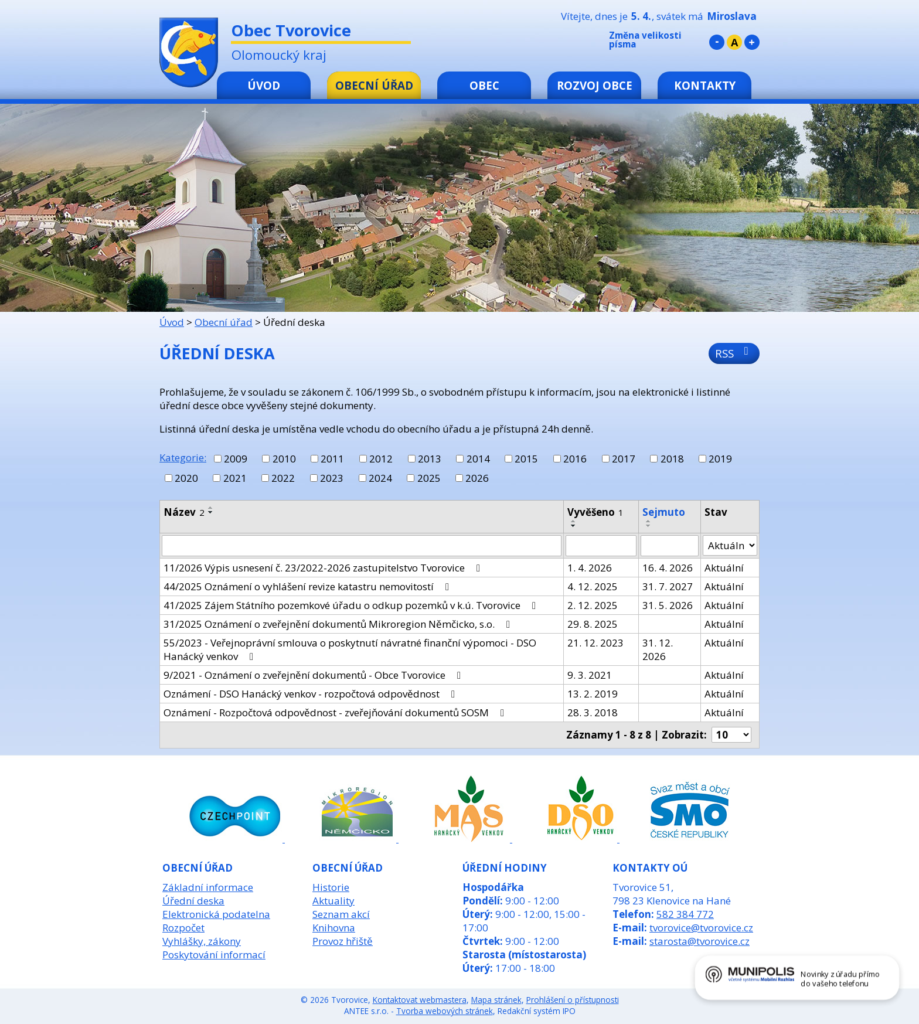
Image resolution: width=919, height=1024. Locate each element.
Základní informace (207, 887)
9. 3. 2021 (589, 675)
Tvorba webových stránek (444, 1010)
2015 (526, 458)
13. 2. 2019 (592, 693)
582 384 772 (685, 914)
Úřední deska (193, 900)
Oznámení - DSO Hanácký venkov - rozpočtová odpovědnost (312, 693)
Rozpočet (183, 927)
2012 (381, 458)
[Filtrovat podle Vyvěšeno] (601, 545)
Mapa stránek (496, 999)
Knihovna (333, 927)
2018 (672, 458)
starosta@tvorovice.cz (699, 941)
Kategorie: (182, 457)
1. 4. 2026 (589, 567)
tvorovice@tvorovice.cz (701, 927)
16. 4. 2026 (667, 567)
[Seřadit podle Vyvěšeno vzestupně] (573, 521)
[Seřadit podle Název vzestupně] (211, 507)
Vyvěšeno (595, 512)
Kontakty (705, 85)
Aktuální (724, 567)
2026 (477, 478)
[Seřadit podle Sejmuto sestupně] (648, 525)
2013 (429, 458)
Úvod (263, 85)
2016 (575, 458)
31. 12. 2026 (657, 649)
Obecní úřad (374, 85)
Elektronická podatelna (216, 914)
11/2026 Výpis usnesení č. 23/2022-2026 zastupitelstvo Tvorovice (324, 567)
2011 (332, 458)
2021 (235, 478)
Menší (716, 42)
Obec (484, 85)
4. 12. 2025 (592, 586)
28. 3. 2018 (592, 712)
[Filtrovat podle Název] (361, 545)
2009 (235, 458)
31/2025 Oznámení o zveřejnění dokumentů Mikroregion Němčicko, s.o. (339, 624)
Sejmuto (663, 512)
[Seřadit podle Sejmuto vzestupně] (648, 521)
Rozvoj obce (594, 85)
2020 (186, 478)
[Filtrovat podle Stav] (730, 545)
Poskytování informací (214, 954)
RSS (734, 353)
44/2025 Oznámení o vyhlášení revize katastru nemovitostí (309, 586)
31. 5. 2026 (667, 605)
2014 (478, 458)
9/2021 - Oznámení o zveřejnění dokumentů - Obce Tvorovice (314, 675)
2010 (284, 458)
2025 (429, 478)
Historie (330, 887)
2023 (331, 478)
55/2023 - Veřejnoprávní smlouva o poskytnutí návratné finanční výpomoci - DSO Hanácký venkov (350, 649)
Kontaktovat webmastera (420, 999)
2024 (380, 478)
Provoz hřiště (342, 941)
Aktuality (333, 900)
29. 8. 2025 (592, 624)
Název (184, 512)
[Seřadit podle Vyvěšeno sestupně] (573, 525)
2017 (623, 458)
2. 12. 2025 (592, 605)
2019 (720, 458)
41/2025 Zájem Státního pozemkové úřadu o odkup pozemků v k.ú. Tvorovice (352, 605)
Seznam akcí (341, 914)
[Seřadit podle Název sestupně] (211, 512)
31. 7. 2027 (667, 586)
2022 (283, 478)
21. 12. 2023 (595, 642)
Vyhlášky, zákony (201, 941)
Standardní (734, 42)
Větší (752, 42)
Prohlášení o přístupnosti (572, 999)
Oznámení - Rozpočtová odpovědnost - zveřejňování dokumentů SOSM (336, 712)
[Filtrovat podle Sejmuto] (670, 545)
